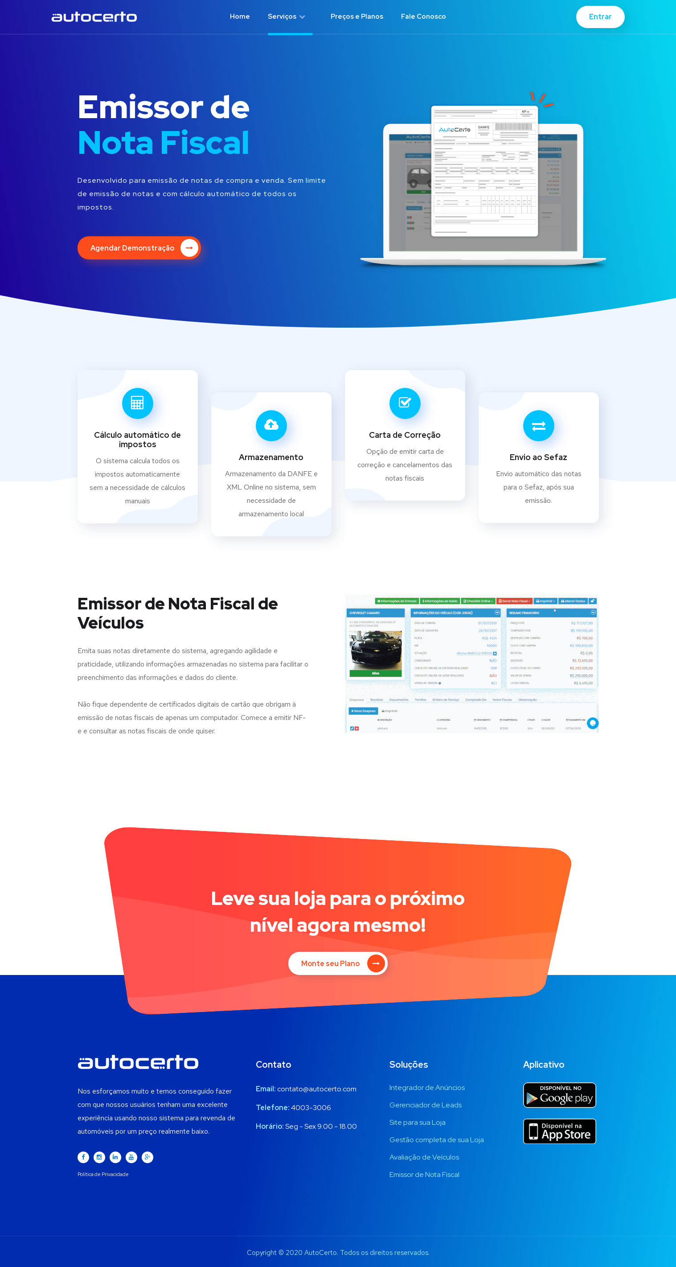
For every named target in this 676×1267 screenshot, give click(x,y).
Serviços (286, 16)
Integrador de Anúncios (427, 1087)
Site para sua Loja (417, 1122)
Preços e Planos (357, 16)
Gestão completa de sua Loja (436, 1139)
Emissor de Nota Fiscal (424, 1174)
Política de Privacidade (103, 1174)
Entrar (600, 16)
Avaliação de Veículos (424, 1157)
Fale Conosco (423, 16)
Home (240, 16)
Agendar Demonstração (144, 248)
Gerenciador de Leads (425, 1105)
